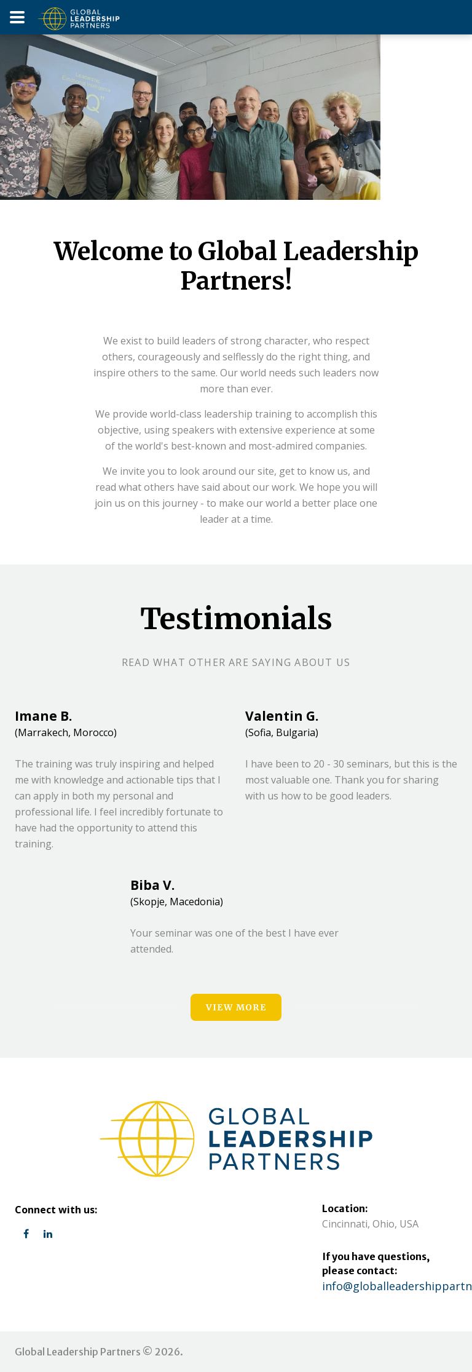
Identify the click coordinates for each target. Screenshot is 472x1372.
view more (236, 1007)
